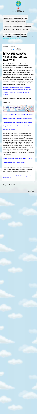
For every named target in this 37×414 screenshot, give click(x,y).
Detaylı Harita (7, 29)
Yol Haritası (14, 21)
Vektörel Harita (11, 32)
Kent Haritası (7, 24)
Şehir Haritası (21, 21)
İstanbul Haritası (8, 18)
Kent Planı (14, 24)
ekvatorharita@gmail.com (11, 38)
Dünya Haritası (23, 16)
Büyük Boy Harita (16, 29)
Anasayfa (6, 16)
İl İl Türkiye (6, 21)
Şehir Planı (30, 24)
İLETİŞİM (23, 34)
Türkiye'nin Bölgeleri (22, 32)
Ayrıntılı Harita (27, 26)
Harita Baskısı (26, 29)
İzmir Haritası (16, 34)
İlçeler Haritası (7, 26)
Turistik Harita (22, 24)
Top (28, 191)
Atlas (5, 32)
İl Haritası (24, 18)
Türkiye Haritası (14, 16)
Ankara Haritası (7, 34)
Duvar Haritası (17, 18)
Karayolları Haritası (17, 26)
